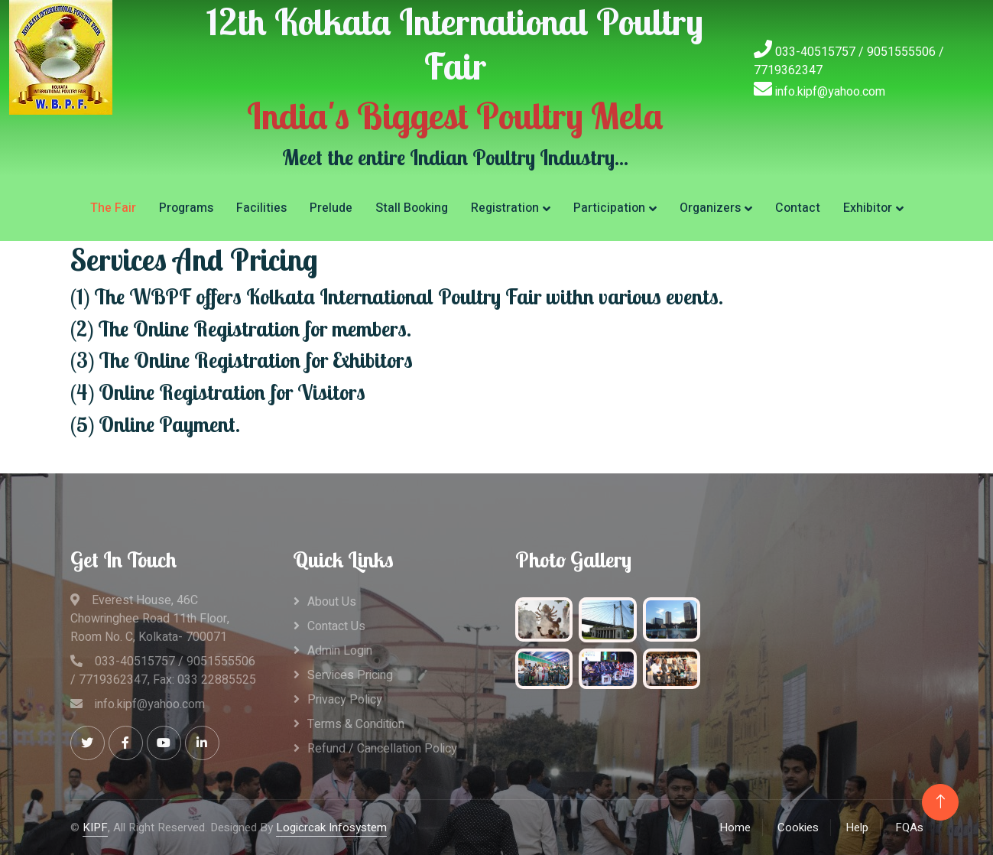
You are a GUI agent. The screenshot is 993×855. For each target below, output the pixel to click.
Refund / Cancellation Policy (382, 749)
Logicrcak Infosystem (331, 827)
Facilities (261, 208)
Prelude (331, 208)
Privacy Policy (344, 700)
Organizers (710, 208)
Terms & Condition (355, 724)
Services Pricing (350, 675)
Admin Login (339, 651)
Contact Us (336, 626)
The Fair (113, 208)
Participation (609, 208)
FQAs (909, 827)
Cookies (798, 827)
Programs (186, 208)
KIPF (95, 827)
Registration (505, 208)
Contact (797, 208)
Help (856, 827)
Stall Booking (411, 208)
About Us (331, 602)
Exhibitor (867, 208)
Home (735, 827)
